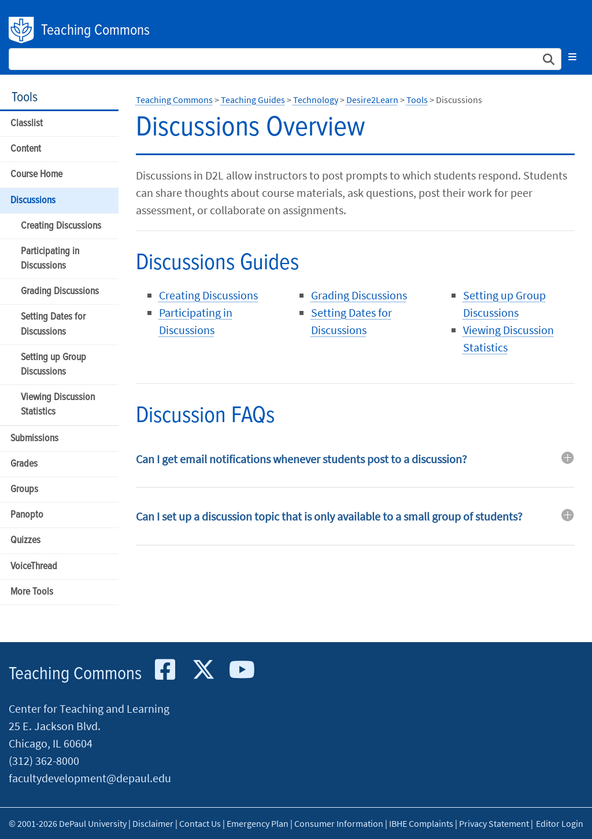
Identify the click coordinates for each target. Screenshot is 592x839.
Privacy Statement (494, 823)
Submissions (34, 438)
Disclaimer (152, 823)
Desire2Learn (372, 99)
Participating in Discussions (50, 259)
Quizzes (25, 540)
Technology (315, 99)
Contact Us (200, 823)
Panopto (26, 515)
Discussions (33, 200)
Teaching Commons (95, 31)
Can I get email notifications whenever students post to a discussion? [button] (301, 459)
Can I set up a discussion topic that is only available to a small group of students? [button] (329, 516)
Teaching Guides (253, 99)
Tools (25, 98)
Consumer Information (338, 823)
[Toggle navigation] (572, 56)
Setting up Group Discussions (53, 365)
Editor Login (559, 823)
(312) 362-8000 (44, 760)
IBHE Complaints (421, 823)
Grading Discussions (60, 291)
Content (25, 149)
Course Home (36, 174)
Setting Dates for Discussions (53, 324)
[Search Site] (285, 59)
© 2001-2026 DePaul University (68, 823)
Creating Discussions (61, 226)
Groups (24, 489)
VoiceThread (33, 566)
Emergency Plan (257, 823)
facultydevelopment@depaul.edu (90, 778)
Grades (24, 464)
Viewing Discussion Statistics (58, 405)
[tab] (355, 468)
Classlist (26, 123)
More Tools (31, 592)
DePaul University (22, 30)
